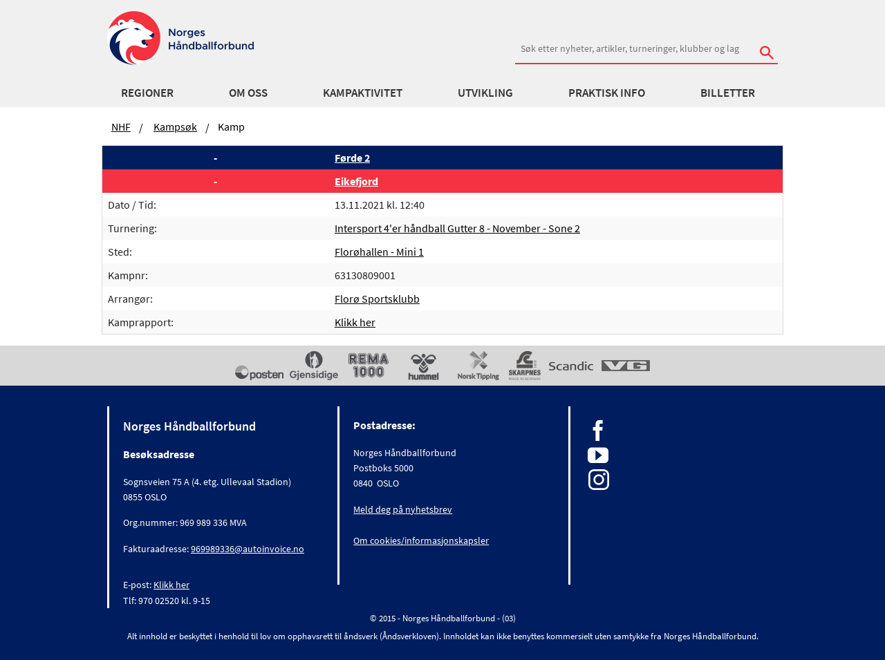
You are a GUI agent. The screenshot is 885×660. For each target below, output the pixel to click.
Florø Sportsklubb (377, 298)
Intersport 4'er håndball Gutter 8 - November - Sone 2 (457, 228)
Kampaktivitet (362, 92)
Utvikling (485, 92)
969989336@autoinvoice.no (247, 549)
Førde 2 (352, 157)
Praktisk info (606, 92)
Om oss (248, 92)
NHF (121, 126)
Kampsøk (175, 126)
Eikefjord (356, 181)
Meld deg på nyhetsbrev (402, 509)
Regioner (147, 92)
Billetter (727, 92)
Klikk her (355, 322)
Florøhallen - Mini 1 (379, 251)
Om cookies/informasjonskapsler (421, 540)
